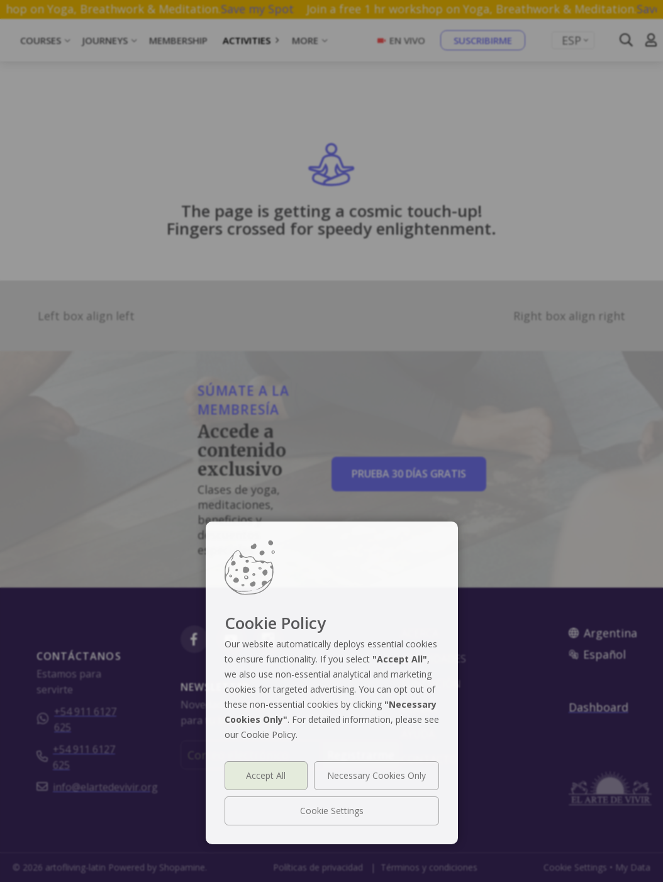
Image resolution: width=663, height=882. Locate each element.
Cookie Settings (332, 811)
